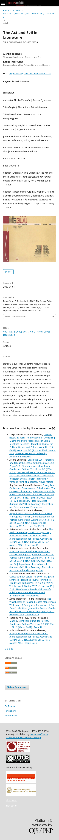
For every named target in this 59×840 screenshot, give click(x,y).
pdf (9, 271)
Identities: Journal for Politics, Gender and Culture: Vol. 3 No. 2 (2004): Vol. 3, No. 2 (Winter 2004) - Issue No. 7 (30, 639)
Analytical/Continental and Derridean (28, 633)
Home (6, 10)
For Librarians (11, 715)
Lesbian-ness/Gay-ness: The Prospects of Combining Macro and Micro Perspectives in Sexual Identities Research (32, 439)
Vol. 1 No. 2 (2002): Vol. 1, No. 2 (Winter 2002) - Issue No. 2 (29, 15)
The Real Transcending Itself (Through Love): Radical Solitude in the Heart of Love (31, 532)
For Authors (10, 710)
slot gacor (11, 800)
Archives (17, 10)
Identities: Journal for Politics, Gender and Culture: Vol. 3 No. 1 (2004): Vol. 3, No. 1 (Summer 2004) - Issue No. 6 (32, 611)
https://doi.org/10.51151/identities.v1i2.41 (30, 73)
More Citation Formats (15, 316)
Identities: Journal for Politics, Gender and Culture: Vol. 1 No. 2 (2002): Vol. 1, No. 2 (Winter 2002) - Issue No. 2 (31, 624)
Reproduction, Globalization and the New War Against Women (30, 515)
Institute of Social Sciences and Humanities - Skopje (27, 736)
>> (12, 648)
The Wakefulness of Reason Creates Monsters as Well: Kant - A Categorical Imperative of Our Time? (32, 603)
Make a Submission (17, 687)
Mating (13, 620)
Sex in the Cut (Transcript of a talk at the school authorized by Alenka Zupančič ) (31, 463)
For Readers (10, 706)
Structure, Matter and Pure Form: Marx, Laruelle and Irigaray (29, 553)
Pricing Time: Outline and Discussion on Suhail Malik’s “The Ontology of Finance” (32, 488)
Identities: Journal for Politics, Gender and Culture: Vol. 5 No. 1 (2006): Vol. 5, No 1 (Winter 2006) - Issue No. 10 (30, 542)
